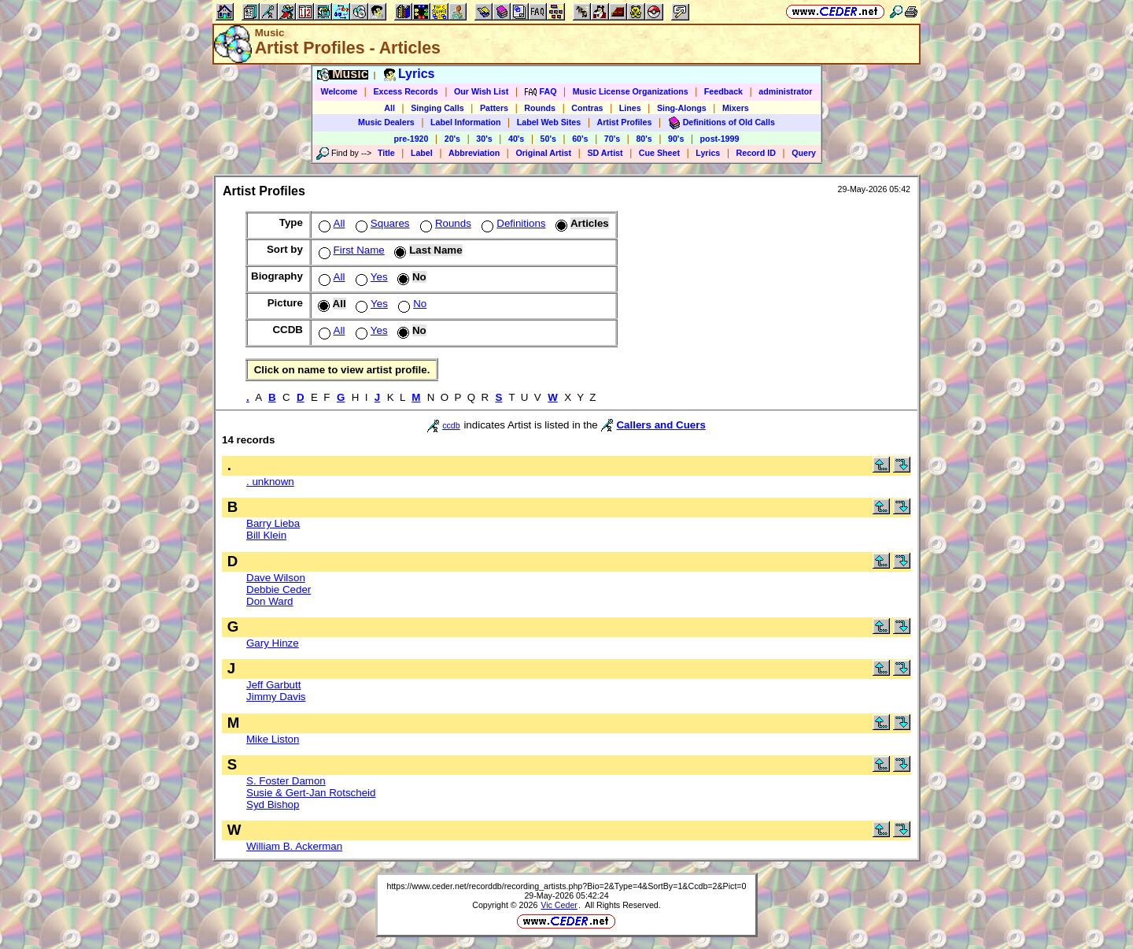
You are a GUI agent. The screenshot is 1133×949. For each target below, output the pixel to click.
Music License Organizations (630, 91)
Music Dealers (386, 122)
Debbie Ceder (278, 589)
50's (548, 138)
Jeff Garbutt (273, 685)
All (389, 108)
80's (643, 138)
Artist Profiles (624, 122)
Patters (494, 108)
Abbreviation (474, 153)
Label (422, 153)
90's (676, 138)
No (410, 304)
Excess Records (405, 91)
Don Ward (269, 601)
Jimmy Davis (276, 696)
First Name (350, 250)
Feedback (723, 91)
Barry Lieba (273, 523)
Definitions (511, 223)
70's (612, 138)
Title (386, 153)
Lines (630, 108)
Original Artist (543, 153)
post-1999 (720, 138)
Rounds (539, 108)
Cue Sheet (659, 153)
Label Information (465, 122)
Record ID (756, 153)
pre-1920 (411, 138)
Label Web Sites (549, 122)
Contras (587, 108)
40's (516, 138)
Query (804, 153)
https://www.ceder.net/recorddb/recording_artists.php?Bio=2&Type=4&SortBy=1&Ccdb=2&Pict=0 (566, 886)
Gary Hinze (272, 643)
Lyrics (708, 153)
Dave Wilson (275, 578)
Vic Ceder (559, 905)
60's (580, 138)
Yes (370, 277)
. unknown (270, 481)
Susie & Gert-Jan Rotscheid (310, 793)
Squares (381, 223)
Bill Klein (266, 535)
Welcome (339, 91)
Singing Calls (437, 108)
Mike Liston (272, 739)
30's (484, 138)
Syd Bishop (272, 804)
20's (452, 138)
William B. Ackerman (294, 846)
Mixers (735, 108)
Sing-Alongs (682, 108)
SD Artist (604, 153)
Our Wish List (481, 91)
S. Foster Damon (286, 781)
